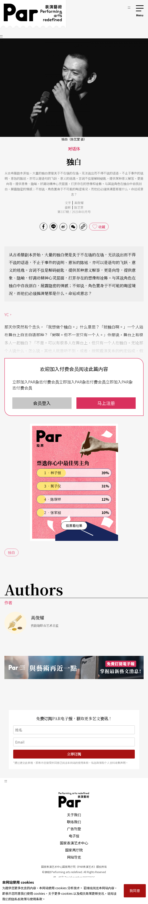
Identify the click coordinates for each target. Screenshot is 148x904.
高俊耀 (78, 202)
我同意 (135, 890)
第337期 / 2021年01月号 (74, 211)
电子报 (74, 835)
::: (129, 7)
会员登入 (42, 403)
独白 (11, 552)
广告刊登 (74, 828)
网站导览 (74, 857)
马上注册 (106, 403)
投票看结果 (74, 525)
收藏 (101, 226)
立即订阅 (74, 754)
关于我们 (74, 814)
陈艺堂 (78, 207)
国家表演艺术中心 (74, 842)
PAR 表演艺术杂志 (74, 800)
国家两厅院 (74, 850)
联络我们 (74, 821)
